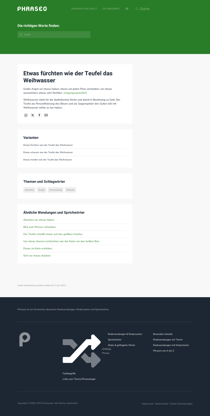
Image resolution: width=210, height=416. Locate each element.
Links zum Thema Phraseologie (79, 379)
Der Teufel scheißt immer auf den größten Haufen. (53, 234)
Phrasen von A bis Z (84, 8)
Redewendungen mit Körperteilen (171, 345)
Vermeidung (55, 190)
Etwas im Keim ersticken (37, 248)
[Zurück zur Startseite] (32, 9)
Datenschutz (161, 403)
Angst (41, 190)
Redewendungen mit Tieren (168, 339)
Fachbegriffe (111, 8)
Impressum (148, 403)
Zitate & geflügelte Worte (121, 345)
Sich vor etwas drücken (37, 255)
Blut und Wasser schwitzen (39, 227)
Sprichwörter (115, 339)
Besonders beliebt (163, 334)
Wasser (70, 190)
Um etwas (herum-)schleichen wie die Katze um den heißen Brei (61, 241)
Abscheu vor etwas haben (38, 220)
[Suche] (163, 9)
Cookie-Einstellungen (181, 403)
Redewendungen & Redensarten (125, 334)
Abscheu (29, 190)
